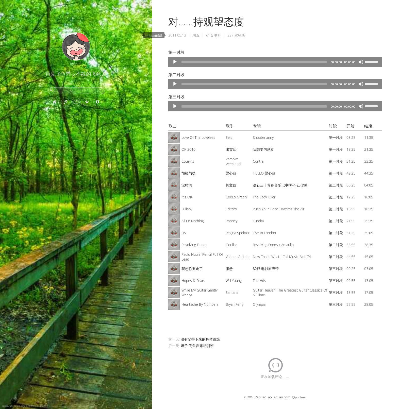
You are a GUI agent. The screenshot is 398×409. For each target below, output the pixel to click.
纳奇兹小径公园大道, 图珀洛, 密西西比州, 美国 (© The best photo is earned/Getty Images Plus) (45, 406)
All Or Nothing (192, 220)
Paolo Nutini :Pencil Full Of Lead (202, 257)
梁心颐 (231, 173)
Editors (231, 209)
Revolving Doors (194, 244)
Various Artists (237, 256)
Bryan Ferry (234, 304)
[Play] (174, 61)
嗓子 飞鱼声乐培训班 (197, 345)
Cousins (187, 161)
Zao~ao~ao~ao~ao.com (272, 397)
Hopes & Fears (193, 280)
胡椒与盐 (188, 173)
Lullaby (186, 209)
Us (183, 232)
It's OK (186, 197)
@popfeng (299, 397)
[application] (275, 62)
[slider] (254, 62)
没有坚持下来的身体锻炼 (200, 339)
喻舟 (217, 35)
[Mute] (360, 61)
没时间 (186, 185)
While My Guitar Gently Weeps (199, 292)
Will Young (234, 280)
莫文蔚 (231, 185)
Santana (232, 292)
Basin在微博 (155, 35)
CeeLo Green (236, 197)
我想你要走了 (192, 268)
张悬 (229, 268)
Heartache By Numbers (200, 304)
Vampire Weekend (233, 161)
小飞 (209, 35)
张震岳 (231, 149)
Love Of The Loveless (198, 137)
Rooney (231, 220)
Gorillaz (231, 244)
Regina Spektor (238, 232)
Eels (229, 137)
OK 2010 (188, 149)
